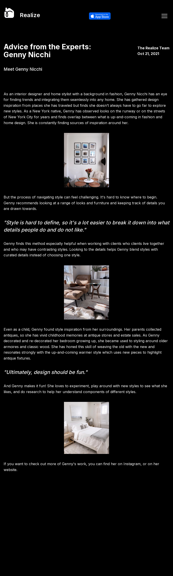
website (10, 469)
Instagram (132, 464)
